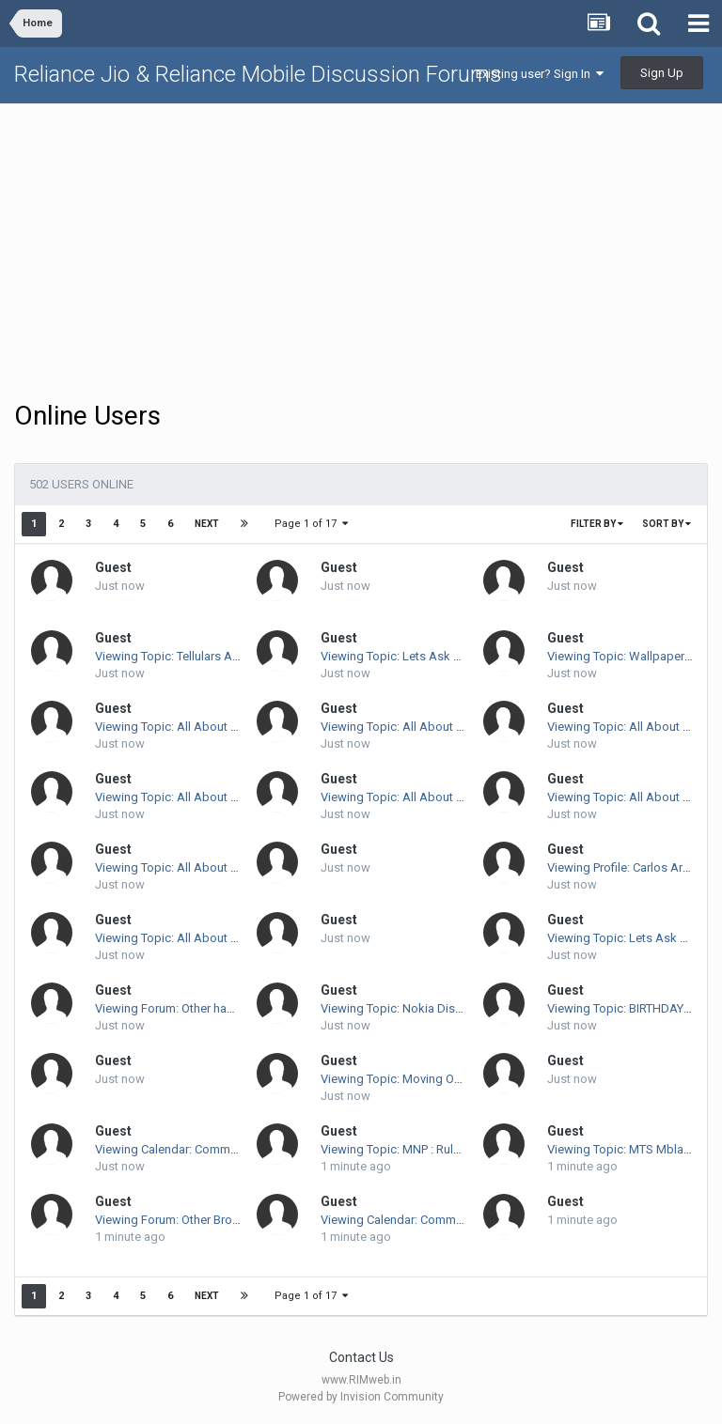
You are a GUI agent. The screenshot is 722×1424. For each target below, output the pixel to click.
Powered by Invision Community (361, 1396)
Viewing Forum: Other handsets (179, 1008)
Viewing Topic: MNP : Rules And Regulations (440, 1149)
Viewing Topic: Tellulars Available (184, 656)
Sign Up (661, 73)
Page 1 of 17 (311, 524)
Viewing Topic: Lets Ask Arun (400, 656)
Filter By (597, 524)
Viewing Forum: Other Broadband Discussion (216, 1220)
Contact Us (361, 1357)
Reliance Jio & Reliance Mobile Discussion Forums (258, 74)
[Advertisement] (361, 249)
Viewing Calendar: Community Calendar (200, 1149)
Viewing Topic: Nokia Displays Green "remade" (447, 1008)
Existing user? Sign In (540, 74)
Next (207, 524)
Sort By (666, 524)
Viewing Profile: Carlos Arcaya (627, 867)
